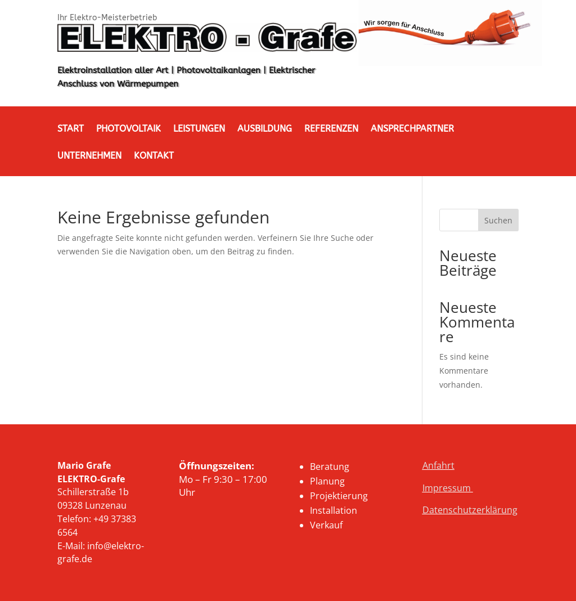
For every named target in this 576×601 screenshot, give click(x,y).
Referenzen (331, 129)
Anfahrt (438, 465)
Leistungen (199, 129)
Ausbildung (264, 129)
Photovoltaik (128, 129)
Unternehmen (89, 156)
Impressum (447, 488)
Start (70, 129)
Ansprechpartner (412, 129)
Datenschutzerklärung (470, 510)
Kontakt (154, 156)
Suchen (498, 220)
